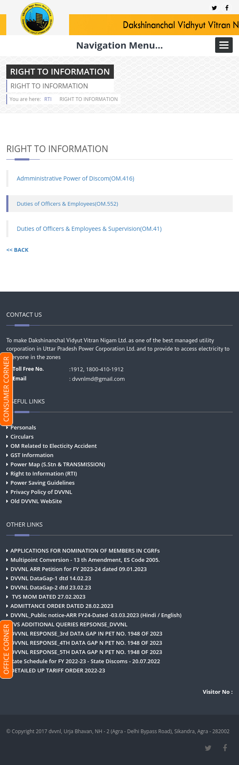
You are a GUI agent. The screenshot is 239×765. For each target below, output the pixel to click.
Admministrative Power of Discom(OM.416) (75, 178)
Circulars (21, 436)
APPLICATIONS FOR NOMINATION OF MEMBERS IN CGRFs (85, 550)
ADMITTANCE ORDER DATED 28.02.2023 (61, 606)
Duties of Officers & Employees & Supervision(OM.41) (89, 229)
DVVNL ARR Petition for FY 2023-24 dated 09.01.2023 (78, 569)
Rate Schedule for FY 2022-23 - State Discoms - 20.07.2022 (85, 661)
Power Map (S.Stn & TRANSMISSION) (57, 464)
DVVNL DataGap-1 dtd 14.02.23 (50, 578)
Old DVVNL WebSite (36, 501)
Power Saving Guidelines (42, 482)
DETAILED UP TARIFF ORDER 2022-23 (57, 670)
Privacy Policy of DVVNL (41, 492)
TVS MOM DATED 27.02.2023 (47, 596)
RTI (47, 99)
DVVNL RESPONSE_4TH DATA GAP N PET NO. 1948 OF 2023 (86, 642)
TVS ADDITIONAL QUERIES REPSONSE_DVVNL (69, 624)
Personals (23, 427)
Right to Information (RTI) (43, 473)
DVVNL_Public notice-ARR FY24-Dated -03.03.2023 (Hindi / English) (96, 615)
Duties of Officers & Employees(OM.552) (67, 203)
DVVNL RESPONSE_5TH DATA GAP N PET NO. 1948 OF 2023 (86, 652)
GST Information (32, 455)
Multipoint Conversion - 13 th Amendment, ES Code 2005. (85, 559)
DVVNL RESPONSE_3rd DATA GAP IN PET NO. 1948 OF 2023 (86, 633)
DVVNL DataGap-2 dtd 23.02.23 (50, 587)
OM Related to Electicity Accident (53, 446)
